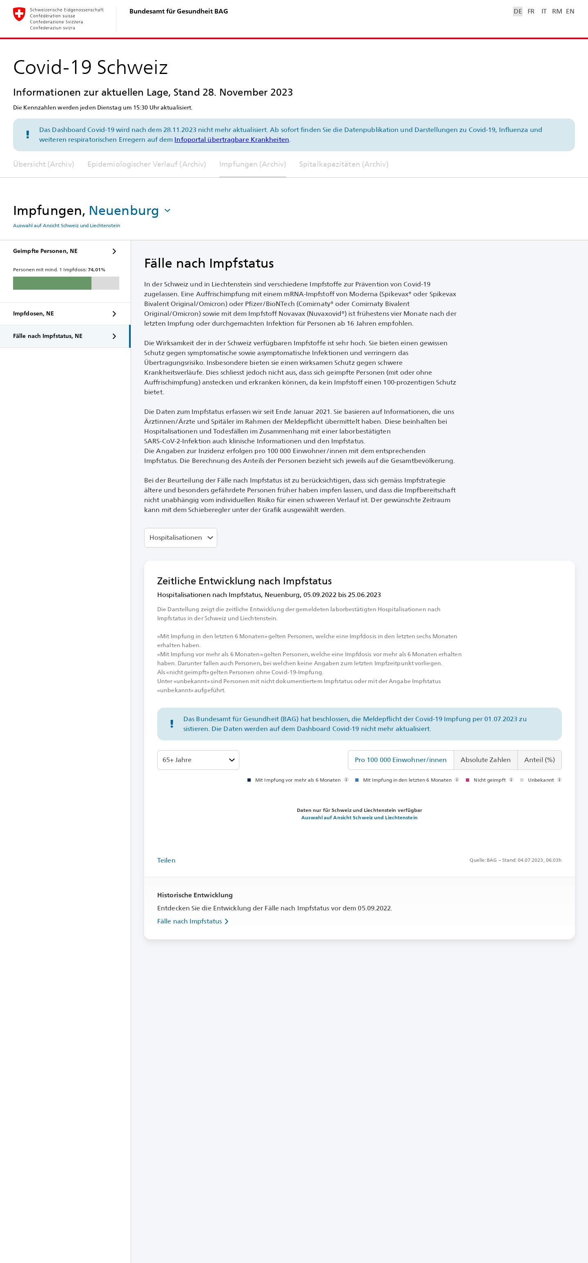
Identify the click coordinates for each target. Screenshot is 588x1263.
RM (557, 11)
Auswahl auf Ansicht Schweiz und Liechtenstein (66, 225)
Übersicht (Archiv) (43, 164)
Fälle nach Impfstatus (194, 921)
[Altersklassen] (198, 760)
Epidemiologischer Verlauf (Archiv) (146, 164)
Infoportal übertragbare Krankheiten (231, 139)
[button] (130, 210)
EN (570, 11)
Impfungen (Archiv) (252, 164)
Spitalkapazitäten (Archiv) (344, 164)
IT (544, 11)
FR (531, 11)
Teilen (166, 860)
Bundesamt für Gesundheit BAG (178, 11)
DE (518, 11)
